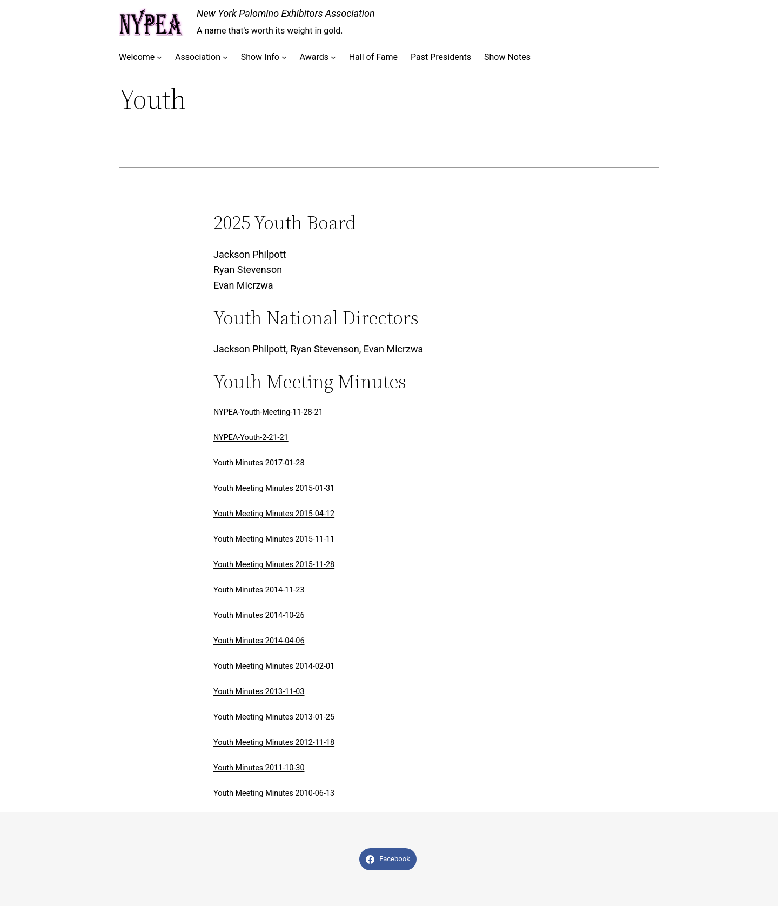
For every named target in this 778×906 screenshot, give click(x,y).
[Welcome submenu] (159, 57)
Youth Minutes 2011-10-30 (258, 767)
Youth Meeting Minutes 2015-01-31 (273, 488)
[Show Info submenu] (284, 57)
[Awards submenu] (333, 57)
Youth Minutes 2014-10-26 (258, 615)
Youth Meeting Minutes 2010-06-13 (273, 793)
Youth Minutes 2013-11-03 (258, 691)
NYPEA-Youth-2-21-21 (251, 437)
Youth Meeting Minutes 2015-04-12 (273, 513)
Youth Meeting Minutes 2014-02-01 (273, 666)
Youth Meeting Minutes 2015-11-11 (273, 539)
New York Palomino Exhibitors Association (286, 13)
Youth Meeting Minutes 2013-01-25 (273, 717)
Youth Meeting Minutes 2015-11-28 (273, 564)
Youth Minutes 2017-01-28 (258, 463)
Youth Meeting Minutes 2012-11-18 (273, 742)
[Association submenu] (225, 57)
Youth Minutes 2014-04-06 (258, 640)
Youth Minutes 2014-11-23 (258, 590)
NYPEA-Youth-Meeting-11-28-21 (268, 412)
